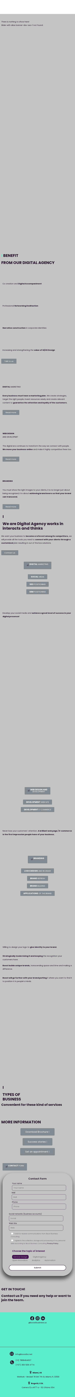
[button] (8, 361)
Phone (39, 1205)
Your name (39, 1186)
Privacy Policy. (53, 1243)
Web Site (36, 1226)
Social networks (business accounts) (36, 1217)
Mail (39, 1195)
